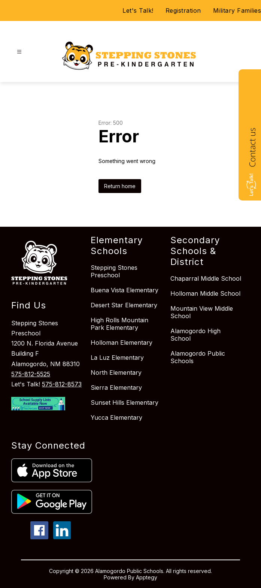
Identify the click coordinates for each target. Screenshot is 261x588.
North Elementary (116, 372)
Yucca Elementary (116, 417)
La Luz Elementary (117, 357)
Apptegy (146, 577)
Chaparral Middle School (205, 278)
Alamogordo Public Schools (197, 357)
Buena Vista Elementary (124, 290)
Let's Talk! (138, 10)
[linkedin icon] (62, 537)
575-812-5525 (30, 374)
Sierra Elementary (116, 387)
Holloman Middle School (205, 293)
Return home (120, 186)
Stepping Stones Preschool (114, 271)
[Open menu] (19, 52)
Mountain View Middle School (201, 312)
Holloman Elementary (121, 342)
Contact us (252, 147)
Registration (183, 10)
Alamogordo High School (195, 334)
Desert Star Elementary (124, 305)
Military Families (237, 10)
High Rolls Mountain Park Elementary (119, 323)
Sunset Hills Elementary (124, 402)
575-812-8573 (62, 384)
